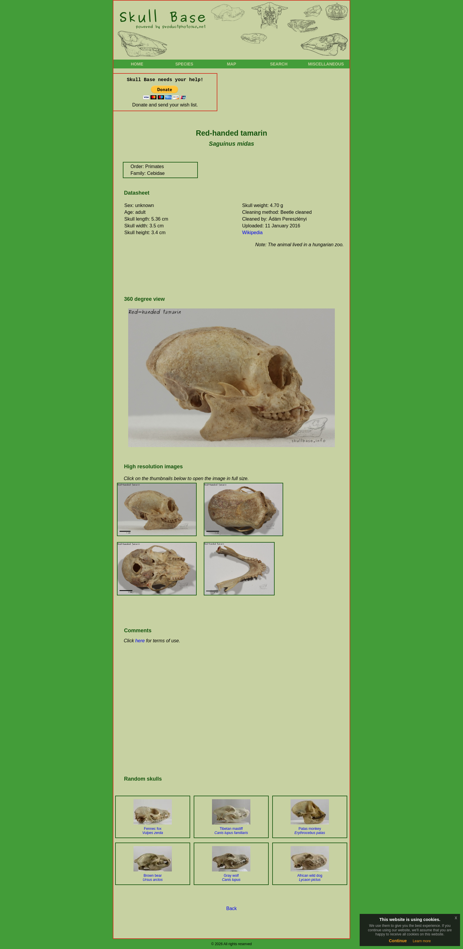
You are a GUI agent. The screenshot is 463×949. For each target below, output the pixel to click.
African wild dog (309, 878)
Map (231, 64)
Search (278, 64)
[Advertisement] (229, 271)
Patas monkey (309, 831)
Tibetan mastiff (231, 831)
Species (184, 64)
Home (137, 64)
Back (231, 908)
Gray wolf (231, 878)
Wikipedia (252, 232)
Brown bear (152, 878)
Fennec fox (152, 831)
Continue (398, 940)
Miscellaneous (326, 64)
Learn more (422, 941)
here (140, 640)
